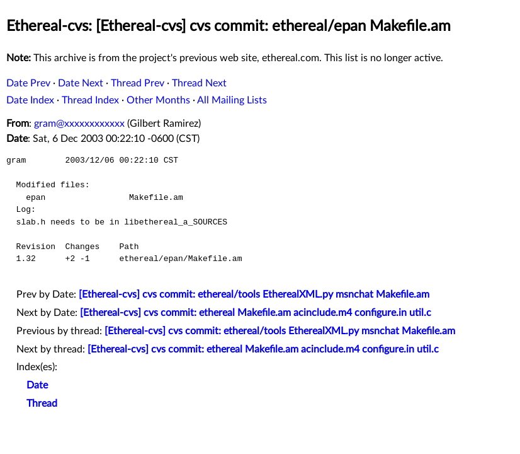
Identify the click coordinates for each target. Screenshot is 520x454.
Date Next (80, 83)
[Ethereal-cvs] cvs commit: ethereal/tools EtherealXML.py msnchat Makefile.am (254, 294)
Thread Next (199, 83)
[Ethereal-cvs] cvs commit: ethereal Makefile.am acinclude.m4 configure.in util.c (255, 313)
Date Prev (28, 83)
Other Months (158, 100)
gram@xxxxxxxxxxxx (79, 124)
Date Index (30, 100)
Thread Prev (137, 83)
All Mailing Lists (232, 100)
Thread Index (90, 100)
